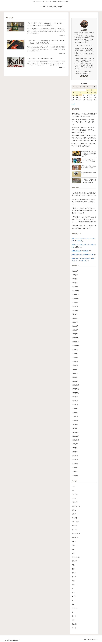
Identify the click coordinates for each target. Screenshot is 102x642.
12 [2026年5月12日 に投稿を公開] (77, 95)
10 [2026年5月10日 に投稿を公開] (95, 92)
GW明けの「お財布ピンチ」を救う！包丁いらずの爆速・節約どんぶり (84, 145)
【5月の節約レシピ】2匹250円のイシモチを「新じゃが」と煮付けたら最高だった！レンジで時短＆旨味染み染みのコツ (84, 138)
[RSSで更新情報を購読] (87, 76)
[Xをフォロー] (81, 76)
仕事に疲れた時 (76, 251)
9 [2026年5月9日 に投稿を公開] (91, 92)
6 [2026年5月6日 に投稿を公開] (80, 92)
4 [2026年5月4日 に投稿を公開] (73, 92)
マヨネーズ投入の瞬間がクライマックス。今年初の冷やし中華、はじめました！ (83, 122)
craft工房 (84, 30)
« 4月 (73, 104)
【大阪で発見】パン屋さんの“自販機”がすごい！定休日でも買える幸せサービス (84, 115)
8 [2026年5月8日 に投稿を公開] (87, 92)
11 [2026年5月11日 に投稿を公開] (73, 95)
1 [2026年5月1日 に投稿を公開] (87, 90)
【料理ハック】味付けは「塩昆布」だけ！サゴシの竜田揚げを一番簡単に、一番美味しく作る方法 (84, 130)
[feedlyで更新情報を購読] (85, 76)
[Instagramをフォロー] (83, 76)
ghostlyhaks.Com (88, 254)
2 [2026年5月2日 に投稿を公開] (91, 90)
